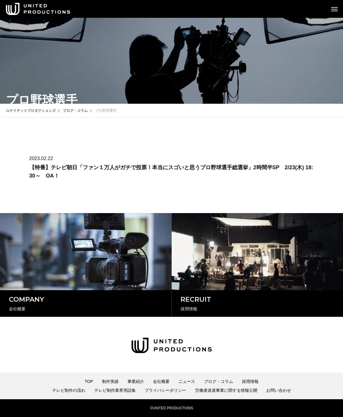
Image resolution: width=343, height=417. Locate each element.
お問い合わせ (278, 390)
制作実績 (110, 381)
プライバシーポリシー (165, 390)
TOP (88, 381)
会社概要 (161, 381)
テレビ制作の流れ (68, 390)
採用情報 (250, 381)
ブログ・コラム (218, 381)
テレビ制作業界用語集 (115, 390)
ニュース (186, 381)
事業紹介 (135, 381)
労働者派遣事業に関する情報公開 (226, 390)
